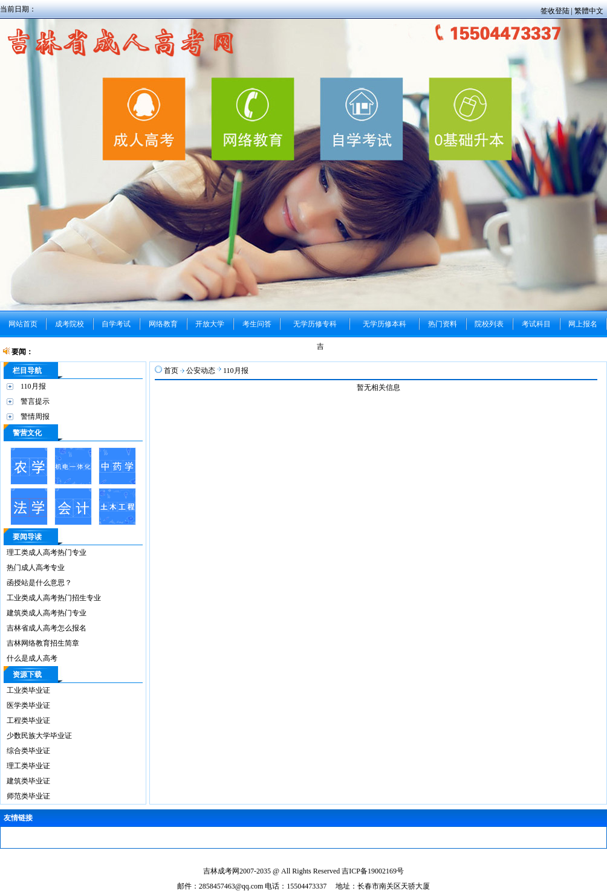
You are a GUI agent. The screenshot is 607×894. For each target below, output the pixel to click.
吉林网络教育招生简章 (43, 643)
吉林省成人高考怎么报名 (46, 628)
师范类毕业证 (28, 796)
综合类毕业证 (28, 751)
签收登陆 (555, 11)
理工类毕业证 (28, 766)
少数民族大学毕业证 (39, 735)
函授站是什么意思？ (39, 582)
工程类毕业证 (28, 720)
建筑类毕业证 (28, 781)
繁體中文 (588, 11)
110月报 (33, 386)
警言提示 (35, 401)
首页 (171, 370)
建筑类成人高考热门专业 (46, 613)
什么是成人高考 (32, 658)
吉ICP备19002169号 (373, 871)
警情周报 (35, 416)
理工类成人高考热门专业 (46, 552)
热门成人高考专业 (36, 567)
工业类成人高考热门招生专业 (54, 598)
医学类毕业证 (28, 705)
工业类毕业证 (28, 690)
